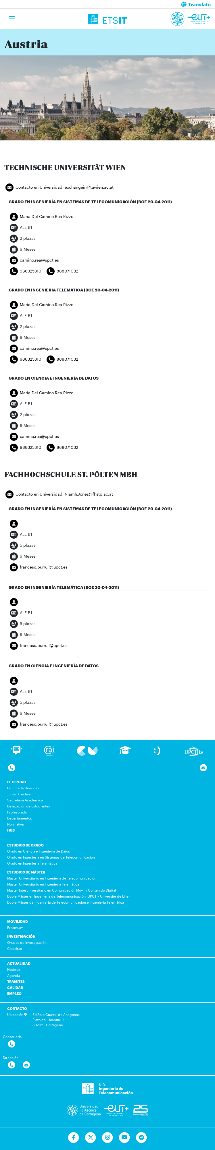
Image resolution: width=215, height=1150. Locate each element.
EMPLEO (14, 993)
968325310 (25, 271)
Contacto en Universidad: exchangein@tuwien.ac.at (59, 187)
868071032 (61, 271)
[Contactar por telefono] (11, 768)
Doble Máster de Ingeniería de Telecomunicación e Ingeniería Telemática (65, 902)
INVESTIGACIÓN (21, 936)
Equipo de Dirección (23, 788)
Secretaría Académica (25, 800)
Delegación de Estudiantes (28, 806)
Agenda (13, 975)
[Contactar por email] (26, 1065)
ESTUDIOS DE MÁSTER (26, 872)
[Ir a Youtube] (124, 1138)
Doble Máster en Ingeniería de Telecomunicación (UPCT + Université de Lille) (68, 896)
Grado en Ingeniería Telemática (32, 863)
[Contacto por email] (203, 768)
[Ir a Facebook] (74, 1138)
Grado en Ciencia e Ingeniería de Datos (38, 851)
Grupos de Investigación (27, 942)
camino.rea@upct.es (34, 260)
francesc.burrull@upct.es (38, 567)
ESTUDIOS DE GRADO (25, 845)
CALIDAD (15, 987)
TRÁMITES (16, 981)
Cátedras (14, 948)
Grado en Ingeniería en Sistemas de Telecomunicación (51, 857)
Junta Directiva (18, 794)
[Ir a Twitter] (90, 1138)
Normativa (15, 824)
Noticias (13, 969)
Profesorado (17, 812)
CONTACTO (17, 1008)
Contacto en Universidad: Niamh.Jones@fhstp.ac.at (58, 494)
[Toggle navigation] (12, 19)
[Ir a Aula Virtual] (125, 753)
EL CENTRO (16, 782)
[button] (163, 4)
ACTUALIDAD (18, 963)
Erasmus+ (15, 927)
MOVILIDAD (17, 921)
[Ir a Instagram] (107, 1138)
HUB (11, 830)
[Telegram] (141, 1138)
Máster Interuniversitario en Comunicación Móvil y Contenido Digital (61, 890)
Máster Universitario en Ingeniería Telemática (43, 884)
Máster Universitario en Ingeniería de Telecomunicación (51, 878)
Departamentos (19, 818)
